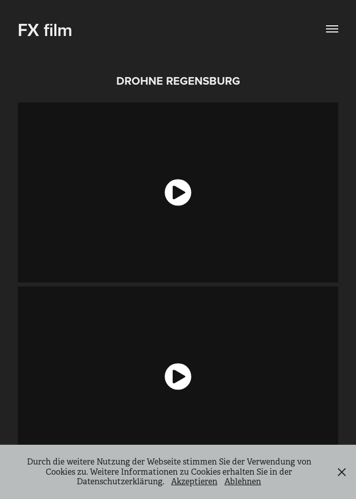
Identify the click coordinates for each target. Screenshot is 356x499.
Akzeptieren (194, 481)
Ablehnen (242, 481)
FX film (45, 29)
